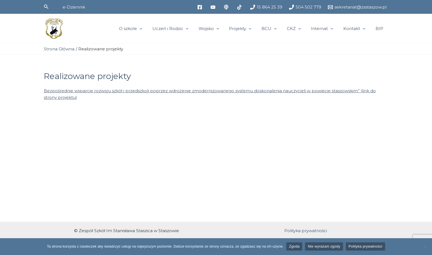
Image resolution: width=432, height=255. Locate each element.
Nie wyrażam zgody (324, 246)
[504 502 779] (305, 7)
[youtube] (214, 7)
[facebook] (201, 7)
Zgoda (294, 246)
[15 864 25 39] (266, 7)
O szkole (146, 29)
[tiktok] (240, 7)
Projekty (250, 29)
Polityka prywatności (305, 230)
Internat (326, 29)
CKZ (300, 29)
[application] (155, 29)
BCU (277, 29)
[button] (46, 6)
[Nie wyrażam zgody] (425, 246)
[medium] (227, 7)
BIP (380, 28)
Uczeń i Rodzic (184, 29)
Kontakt (357, 29)
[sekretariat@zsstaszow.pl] (357, 7)
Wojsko (220, 29)
